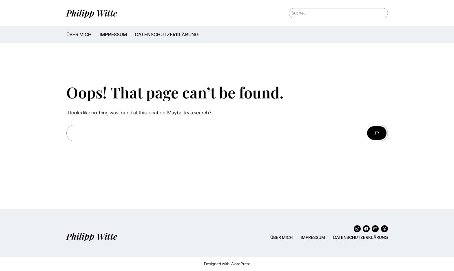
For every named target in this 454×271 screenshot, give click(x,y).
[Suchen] (376, 133)
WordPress (240, 263)
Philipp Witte (91, 13)
